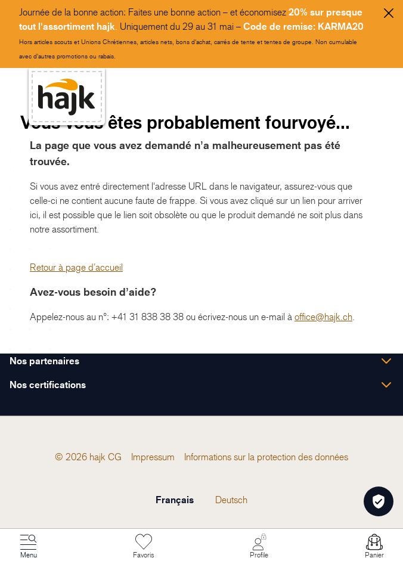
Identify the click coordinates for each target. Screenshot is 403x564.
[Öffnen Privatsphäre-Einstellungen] (378, 501)
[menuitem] (115, 457)
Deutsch (231, 500)
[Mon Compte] (259, 547)
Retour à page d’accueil (76, 267)
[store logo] (66, 96)
